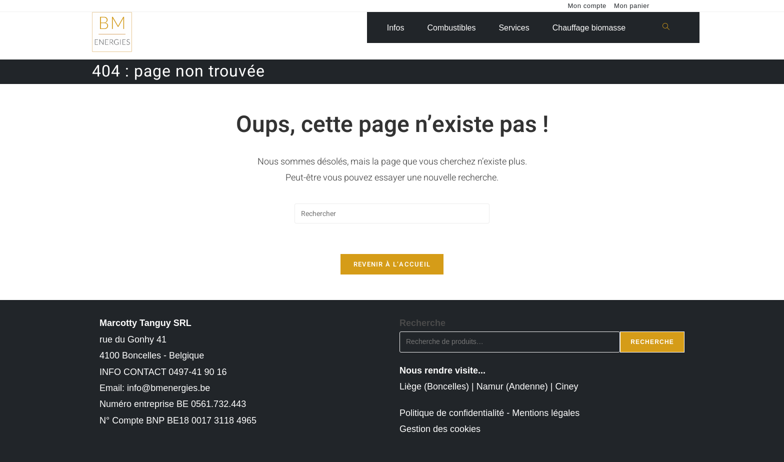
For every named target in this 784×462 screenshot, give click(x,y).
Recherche (423, 323)
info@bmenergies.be (168, 388)
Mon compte (587, 6)
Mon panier (632, 6)
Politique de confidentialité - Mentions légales (490, 413)
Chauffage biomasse (589, 28)
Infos (395, 28)
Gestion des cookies (440, 429)
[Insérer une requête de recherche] (392, 214)
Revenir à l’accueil (392, 264)
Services (513, 28)
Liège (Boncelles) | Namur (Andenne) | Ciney (489, 387)
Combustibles (451, 28)
